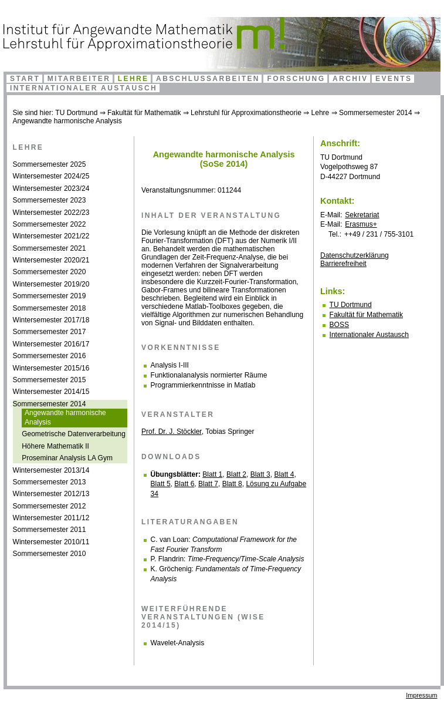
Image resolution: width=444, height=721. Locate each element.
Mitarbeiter (79, 79)
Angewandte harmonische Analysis (67, 121)
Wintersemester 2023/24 (51, 188)
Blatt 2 (236, 474)
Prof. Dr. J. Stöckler (171, 431)
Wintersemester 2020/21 (51, 260)
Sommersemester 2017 (49, 332)
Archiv (350, 79)
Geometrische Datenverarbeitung (74, 434)
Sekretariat (362, 215)
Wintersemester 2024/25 (51, 176)
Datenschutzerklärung (354, 255)
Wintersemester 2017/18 (51, 320)
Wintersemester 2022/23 (51, 212)
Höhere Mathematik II (55, 446)
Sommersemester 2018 (49, 308)
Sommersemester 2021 (49, 248)
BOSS (339, 325)
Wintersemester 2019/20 (51, 284)
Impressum (421, 695)
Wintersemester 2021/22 (51, 236)
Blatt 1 (212, 474)
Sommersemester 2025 (49, 164)
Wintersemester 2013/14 (51, 470)
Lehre (133, 79)
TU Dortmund (76, 113)
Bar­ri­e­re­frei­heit (343, 264)
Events (393, 79)
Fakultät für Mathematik (144, 113)
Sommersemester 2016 (49, 356)
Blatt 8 (232, 484)
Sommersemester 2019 (49, 296)
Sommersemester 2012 (49, 506)
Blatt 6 (184, 484)
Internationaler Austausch (83, 88)
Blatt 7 (208, 484)
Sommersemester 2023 (49, 200)
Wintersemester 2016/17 (51, 344)
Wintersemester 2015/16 (51, 368)
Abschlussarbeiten (208, 79)
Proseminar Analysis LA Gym (67, 458)
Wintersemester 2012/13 (51, 494)
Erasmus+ (361, 224)
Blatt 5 (161, 484)
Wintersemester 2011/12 (51, 518)
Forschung (296, 79)
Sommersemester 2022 (49, 224)
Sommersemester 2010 (49, 554)
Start (25, 79)
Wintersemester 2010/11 (51, 542)
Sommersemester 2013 (49, 482)
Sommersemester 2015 (49, 380)
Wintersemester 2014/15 (51, 392)
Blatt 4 (284, 474)
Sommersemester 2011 (49, 529)
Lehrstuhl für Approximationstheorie (246, 113)
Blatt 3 (260, 474)
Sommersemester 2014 (375, 113)
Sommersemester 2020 (49, 272)
